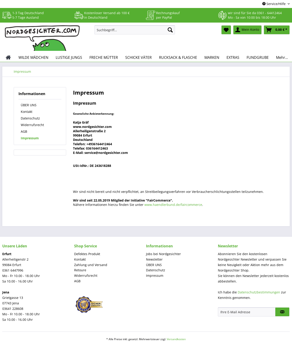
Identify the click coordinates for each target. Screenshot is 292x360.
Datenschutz (30, 118)
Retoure (80, 270)
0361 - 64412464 (269, 13)
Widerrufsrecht (32, 125)
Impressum (30, 138)
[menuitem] (134, 32)
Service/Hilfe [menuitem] (274, 4)
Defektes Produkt (87, 254)
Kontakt (26, 111)
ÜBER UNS (28, 105)
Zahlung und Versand (90, 265)
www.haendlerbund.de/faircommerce (173, 204)
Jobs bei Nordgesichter (163, 254)
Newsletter (154, 259)
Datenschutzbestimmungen (259, 292)
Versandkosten (176, 339)
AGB (24, 131)
